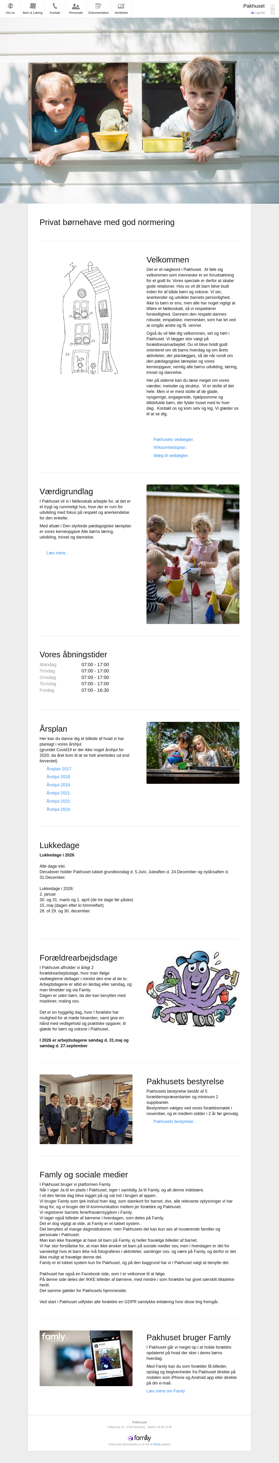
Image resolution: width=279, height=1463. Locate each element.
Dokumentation (98, 8)
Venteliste (121, 8)
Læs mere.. (57, 553)
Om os (10, 8)
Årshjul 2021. (59, 793)
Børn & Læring (33, 8)
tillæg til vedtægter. (171, 455)
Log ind (258, 12)
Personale (76, 8)
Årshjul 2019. (59, 785)
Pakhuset (254, 6)
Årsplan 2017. (59, 769)
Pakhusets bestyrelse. (173, 1121)
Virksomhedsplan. (170, 447)
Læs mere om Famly (165, 1391)
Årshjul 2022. (59, 801)
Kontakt (55, 8)
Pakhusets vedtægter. (173, 439)
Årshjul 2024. (59, 809)
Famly (157, 1444)
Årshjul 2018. (59, 776)
